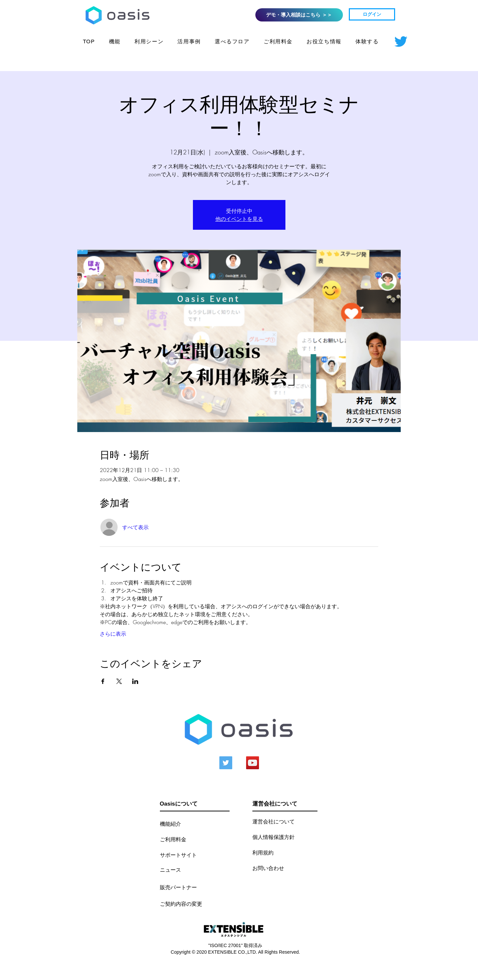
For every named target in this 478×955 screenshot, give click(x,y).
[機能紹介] (178, 823)
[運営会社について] (283, 821)
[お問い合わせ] (270, 868)
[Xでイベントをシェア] (119, 681)
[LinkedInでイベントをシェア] (135, 681)
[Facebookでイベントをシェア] (103, 681)
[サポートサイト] (183, 855)
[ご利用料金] (178, 839)
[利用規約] (270, 852)
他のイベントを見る (239, 218)
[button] (324, 42)
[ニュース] (175, 869)
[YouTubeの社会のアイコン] (252, 762)
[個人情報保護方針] (280, 837)
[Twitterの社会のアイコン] (225, 762)
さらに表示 (113, 633)
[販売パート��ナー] (178, 887)
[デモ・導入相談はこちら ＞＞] (299, 14)
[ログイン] (372, 14)
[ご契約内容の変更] (181, 903)
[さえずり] (400, 41)
